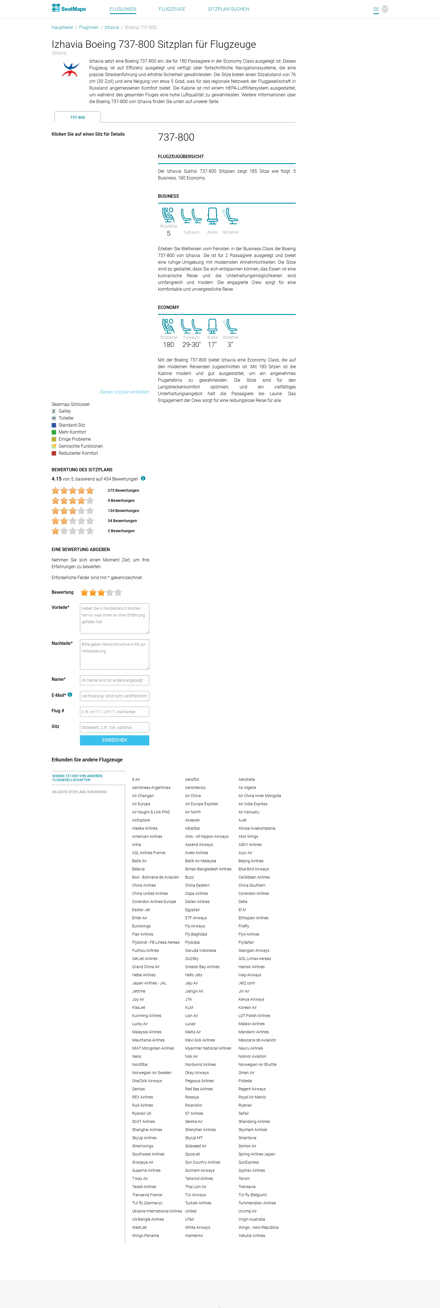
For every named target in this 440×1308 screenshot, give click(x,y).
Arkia (136, 844)
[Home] (69, 7)
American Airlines (147, 836)
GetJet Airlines (144, 958)
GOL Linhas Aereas (255, 958)
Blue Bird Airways (254, 869)
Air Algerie (247, 787)
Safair (244, 1113)
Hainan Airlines (252, 966)
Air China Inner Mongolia (260, 795)
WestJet (139, 1227)
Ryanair (245, 1105)
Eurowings (141, 926)
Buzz (189, 877)
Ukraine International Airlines (157, 1211)
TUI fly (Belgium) (253, 1195)
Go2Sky (192, 958)
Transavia (247, 1186)
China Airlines (144, 885)
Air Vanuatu (249, 812)
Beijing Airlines (251, 861)
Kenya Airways (251, 999)
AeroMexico (195, 787)
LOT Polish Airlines (254, 1015)
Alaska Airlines (144, 828)
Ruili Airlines (142, 1105)
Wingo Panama (145, 1235)
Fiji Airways (195, 926)
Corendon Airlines (254, 893)
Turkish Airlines (198, 1203)
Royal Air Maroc (252, 1097)
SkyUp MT (194, 1138)
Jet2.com (247, 983)
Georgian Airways (254, 950)
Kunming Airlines (146, 1015)
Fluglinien (88, 27)
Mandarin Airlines (254, 1032)
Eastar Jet (141, 909)
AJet (243, 820)
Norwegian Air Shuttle (257, 1064)
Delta (243, 901)
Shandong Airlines (254, 1121)
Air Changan (143, 795)
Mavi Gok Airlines (200, 1040)
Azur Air (245, 852)
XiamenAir (194, 1235)
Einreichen (114, 740)
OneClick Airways (147, 1081)
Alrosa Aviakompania (257, 828)
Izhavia (112, 27)
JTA (188, 999)
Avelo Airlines (196, 852)
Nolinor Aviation (252, 1056)
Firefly (244, 926)
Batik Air (139, 861)
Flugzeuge (172, 9)
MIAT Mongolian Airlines (153, 1048)
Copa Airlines (196, 893)
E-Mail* (62, 695)
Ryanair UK (142, 1113)
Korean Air (248, 1007)
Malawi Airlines (252, 1024)
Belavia (138, 869)
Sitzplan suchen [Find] (228, 9)
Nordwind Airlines (200, 1064)
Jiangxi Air (194, 991)
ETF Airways (196, 918)
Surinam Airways (200, 1170)
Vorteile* (60, 607)
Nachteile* (62, 643)
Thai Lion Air (196, 1186)
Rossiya (192, 1097)
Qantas (138, 1089)
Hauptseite (62, 27)
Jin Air (244, 991)
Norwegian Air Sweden (151, 1072)
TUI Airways (195, 1195)
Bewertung (63, 592)
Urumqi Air (248, 1211)
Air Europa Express (201, 804)
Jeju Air (191, 983)
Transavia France (147, 1195)
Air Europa (141, 804)
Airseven (192, 820)
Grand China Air (146, 966)
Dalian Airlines (197, 901)
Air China (193, 795)
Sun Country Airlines (202, 1162)
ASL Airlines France (148, 852)
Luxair (190, 1024)
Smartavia (247, 1138)
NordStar (140, 1064)
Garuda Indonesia (200, 950)
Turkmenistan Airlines (257, 1203)
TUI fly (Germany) (147, 1203)
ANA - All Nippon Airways (206, 836)
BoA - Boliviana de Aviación (155, 877)
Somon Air (247, 1146)
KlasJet (138, 1007)
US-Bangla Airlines (148, 1219)
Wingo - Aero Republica (259, 1227)
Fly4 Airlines (249, 934)
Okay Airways (197, 1072)
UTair (189, 1219)
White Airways (197, 1227)
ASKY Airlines (250, 844)
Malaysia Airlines (146, 1032)
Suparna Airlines (146, 1170)
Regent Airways (252, 1089)
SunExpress (249, 1162)
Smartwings (142, 1146)
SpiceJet (192, 1154)
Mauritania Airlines (148, 1040)
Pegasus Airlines (199, 1081)
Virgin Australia (252, 1219)
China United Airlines (150, 893)
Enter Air (139, 918)
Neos (136, 1056)
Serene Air (194, 1121)
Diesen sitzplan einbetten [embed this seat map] (124, 392)
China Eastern (197, 885)
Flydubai (192, 942)
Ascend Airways (199, 844)
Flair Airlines (142, 934)
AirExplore (141, 820)
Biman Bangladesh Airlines (208, 869)
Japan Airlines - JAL (149, 983)
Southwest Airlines (148, 1154)
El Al (242, 909)
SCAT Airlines (143, 1121)
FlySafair (246, 942)
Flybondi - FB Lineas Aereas (156, 942)
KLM (189, 1007)
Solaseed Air (196, 1146)
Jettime (138, 991)
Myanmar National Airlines (208, 1048)
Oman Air (247, 1072)
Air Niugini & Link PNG (151, 812)
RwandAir (193, 1105)
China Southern (252, 885)
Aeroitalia (247, 779)
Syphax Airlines (252, 1170)
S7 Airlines (194, 1113)
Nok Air (191, 1056)
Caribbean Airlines (254, 877)
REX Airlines (142, 1097)
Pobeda (245, 1081)
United (190, 1211)
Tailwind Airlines (199, 1178)
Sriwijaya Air (142, 1162)
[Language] (380, 9)
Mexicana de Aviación (257, 1040)
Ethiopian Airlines (254, 918)
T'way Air (140, 1178)
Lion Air (191, 1015)
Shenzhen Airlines (200, 1129)
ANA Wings (248, 836)
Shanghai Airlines (147, 1129)
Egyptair (192, 909)
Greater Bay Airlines (202, 966)
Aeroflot (192, 779)
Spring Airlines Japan (257, 1154)
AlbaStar (192, 828)
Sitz (55, 726)
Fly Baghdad (196, 934)
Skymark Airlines (253, 1129)
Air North (193, 812)
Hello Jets (193, 975)
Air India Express (253, 804)
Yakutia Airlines (252, 1235)
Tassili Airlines (144, 1186)
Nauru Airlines (251, 1048)
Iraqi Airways (250, 975)
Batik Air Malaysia (200, 861)
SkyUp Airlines (144, 1138)
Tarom (244, 1178)
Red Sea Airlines (199, 1089)
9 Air (136, 779)
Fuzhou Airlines (145, 950)
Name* (59, 679)
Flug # (58, 710)
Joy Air (138, 999)
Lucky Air (140, 1024)
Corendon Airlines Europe (154, 901)
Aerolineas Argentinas (151, 787)
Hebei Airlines (143, 975)
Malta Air (193, 1032)
